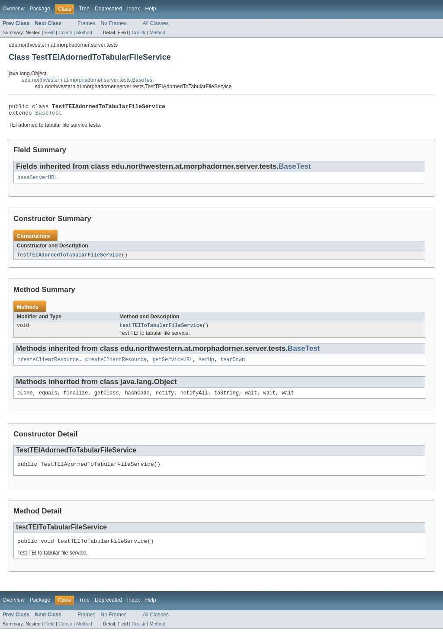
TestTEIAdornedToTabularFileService (69, 258)
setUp (206, 365)
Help (150, 9)
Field (49, 32)
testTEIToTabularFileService (160, 330)
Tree (84, 9)
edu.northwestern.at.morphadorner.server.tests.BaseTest (88, 80)
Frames (86, 23)
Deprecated (108, 9)
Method (84, 32)
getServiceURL (173, 365)
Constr (65, 32)
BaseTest (48, 115)
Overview (14, 9)
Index (133, 9)
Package (40, 9)
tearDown (232, 365)
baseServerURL (37, 180)
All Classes (156, 23)
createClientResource (48, 365)
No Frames (114, 23)
